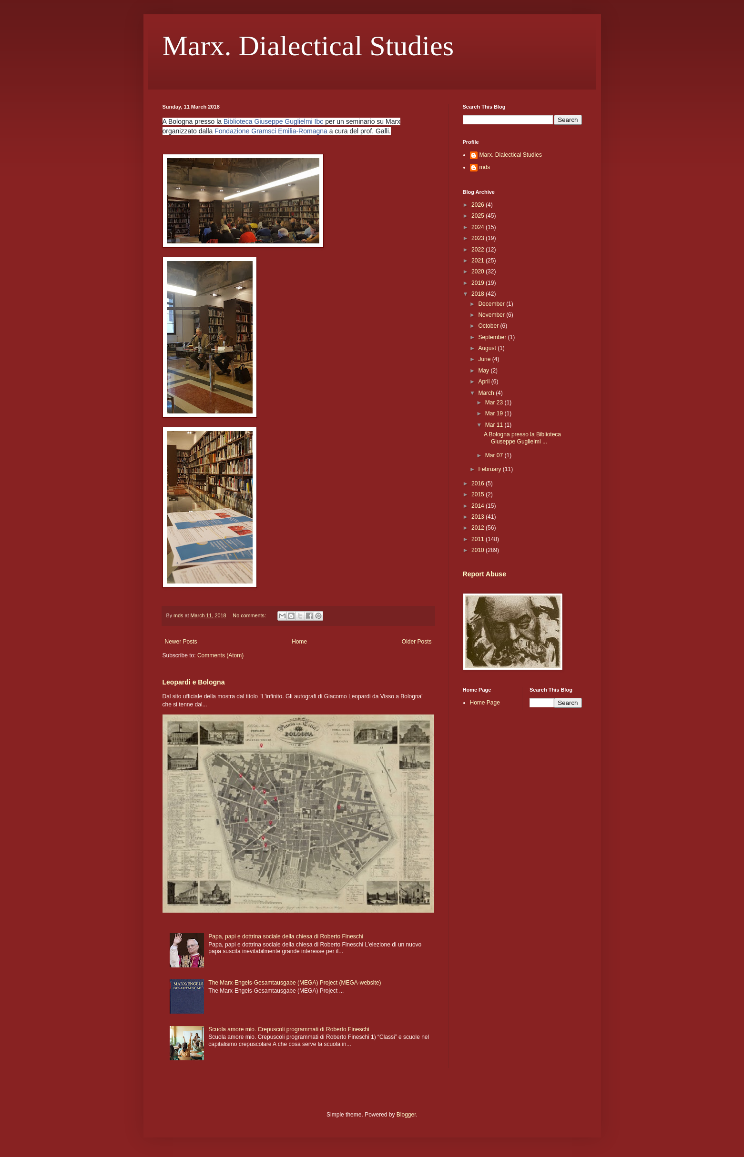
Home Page (485, 702)
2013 (478, 516)
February (490, 469)
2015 (478, 494)
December (492, 304)
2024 (478, 227)
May (484, 370)
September (493, 337)
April (484, 381)
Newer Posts (181, 641)
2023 (478, 238)
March (487, 393)
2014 (478, 506)
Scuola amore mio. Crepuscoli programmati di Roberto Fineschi (288, 1029)
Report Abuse (484, 574)
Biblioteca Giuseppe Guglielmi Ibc (273, 121)
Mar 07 (495, 455)
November (492, 315)
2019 (478, 283)
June (485, 359)
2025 (478, 215)
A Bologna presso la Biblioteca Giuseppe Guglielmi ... (522, 437)
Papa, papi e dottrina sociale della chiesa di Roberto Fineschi (285, 936)
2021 (478, 260)
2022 (478, 249)
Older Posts (417, 641)
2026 (478, 204)
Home (299, 641)
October (489, 325)
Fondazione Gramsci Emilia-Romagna (270, 131)
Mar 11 (495, 425)
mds (484, 167)
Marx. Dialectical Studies (308, 45)
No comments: (250, 615)
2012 (478, 527)
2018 (478, 294)
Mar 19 (495, 413)
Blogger (406, 1114)
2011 (478, 539)
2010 (478, 550)
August (488, 348)
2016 (478, 483)
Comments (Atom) (220, 655)
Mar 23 (495, 402)
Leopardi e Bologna (194, 682)
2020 (478, 271)
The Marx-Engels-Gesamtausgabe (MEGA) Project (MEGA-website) (294, 982)
